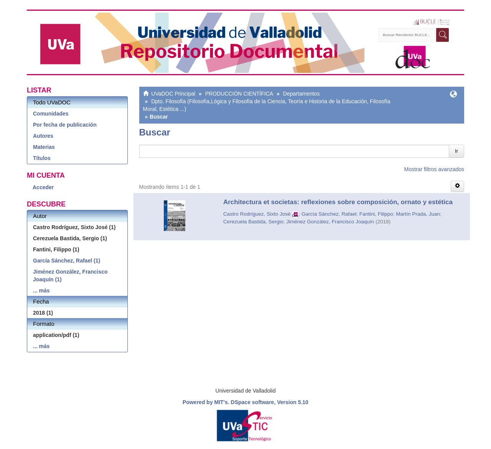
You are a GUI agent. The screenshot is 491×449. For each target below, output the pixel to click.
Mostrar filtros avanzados (434, 169)
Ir (456, 151)
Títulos (42, 158)
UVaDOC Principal (173, 94)
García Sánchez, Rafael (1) (66, 261)
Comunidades (51, 114)
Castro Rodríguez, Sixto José (257, 214)
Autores (43, 136)
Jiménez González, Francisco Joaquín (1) (70, 275)
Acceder (43, 187)
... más (41, 290)
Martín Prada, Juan (418, 214)
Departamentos (301, 94)
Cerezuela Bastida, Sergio (253, 222)
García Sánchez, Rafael (329, 214)
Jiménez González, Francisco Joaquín (330, 222)
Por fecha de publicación (65, 125)
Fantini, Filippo (376, 214)
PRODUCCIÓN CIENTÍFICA (239, 94)
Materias (44, 147)
